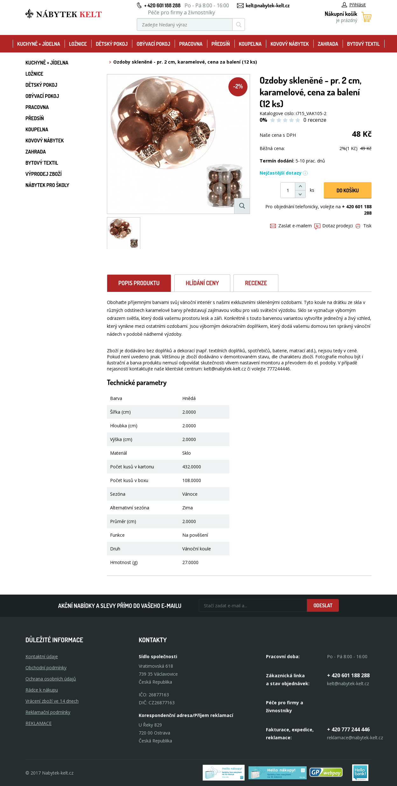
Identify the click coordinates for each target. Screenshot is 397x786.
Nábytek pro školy (47, 185)
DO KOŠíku (348, 190)
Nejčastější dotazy (284, 173)
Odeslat (322, 605)
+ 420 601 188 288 (162, 5)
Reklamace (38, 723)
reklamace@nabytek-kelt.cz (355, 737)
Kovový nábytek (289, 44)
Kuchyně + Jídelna (38, 44)
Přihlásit (354, 5)
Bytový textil (363, 44)
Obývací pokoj (154, 44)
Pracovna (190, 44)
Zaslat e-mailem (291, 226)
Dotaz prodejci (333, 226)
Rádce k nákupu (41, 690)
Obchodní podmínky (45, 668)
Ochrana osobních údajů (50, 679)
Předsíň (221, 44)
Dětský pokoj (112, 44)
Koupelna (250, 44)
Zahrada (328, 44)
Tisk (364, 226)
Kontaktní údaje (41, 656)
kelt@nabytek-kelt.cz (268, 5)
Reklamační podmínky (47, 712)
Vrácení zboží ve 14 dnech (52, 701)
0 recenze (314, 119)
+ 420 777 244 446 (348, 729)
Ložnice (78, 44)
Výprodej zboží (43, 174)
